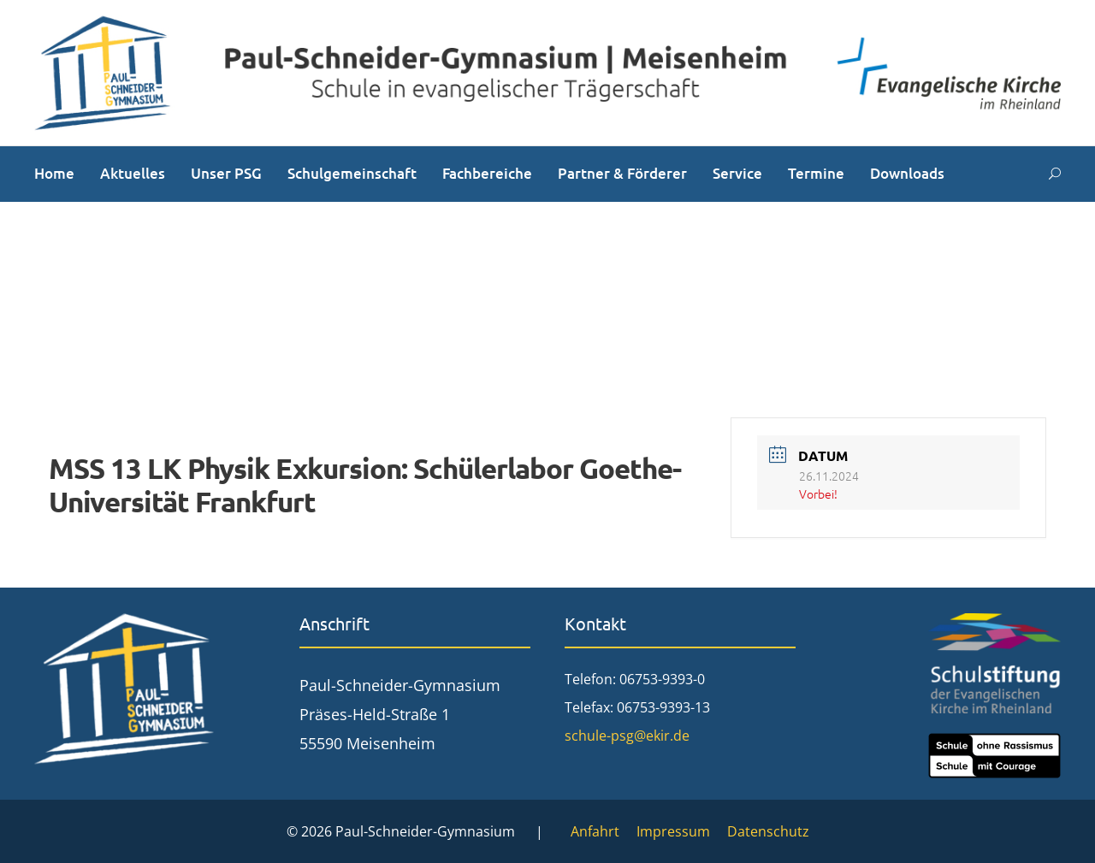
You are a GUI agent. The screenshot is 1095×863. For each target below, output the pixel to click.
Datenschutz (768, 831)
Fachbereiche (487, 173)
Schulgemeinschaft (352, 173)
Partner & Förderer (622, 173)
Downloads (907, 173)
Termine (816, 173)
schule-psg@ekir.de (627, 735)
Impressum (673, 831)
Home (54, 173)
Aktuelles (132, 173)
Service (737, 173)
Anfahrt (595, 831)
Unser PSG (226, 173)
